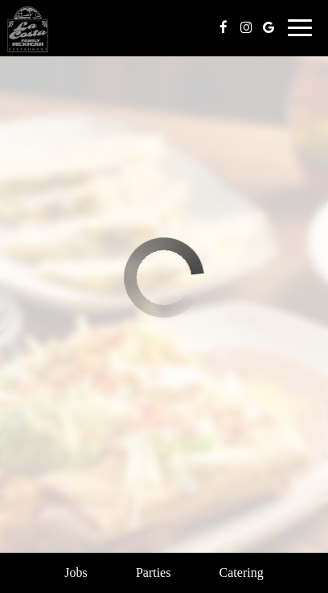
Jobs (75, 572)
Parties (153, 572)
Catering (241, 572)
